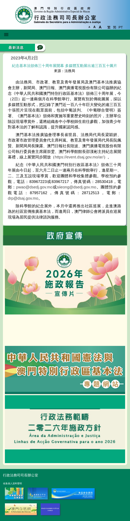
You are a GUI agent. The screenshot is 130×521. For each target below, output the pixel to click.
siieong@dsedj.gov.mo (76, 187)
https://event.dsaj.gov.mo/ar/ (79, 157)
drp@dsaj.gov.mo (23, 198)
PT (121, 27)
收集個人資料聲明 (12, 483)
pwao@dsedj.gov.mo (34, 187)
